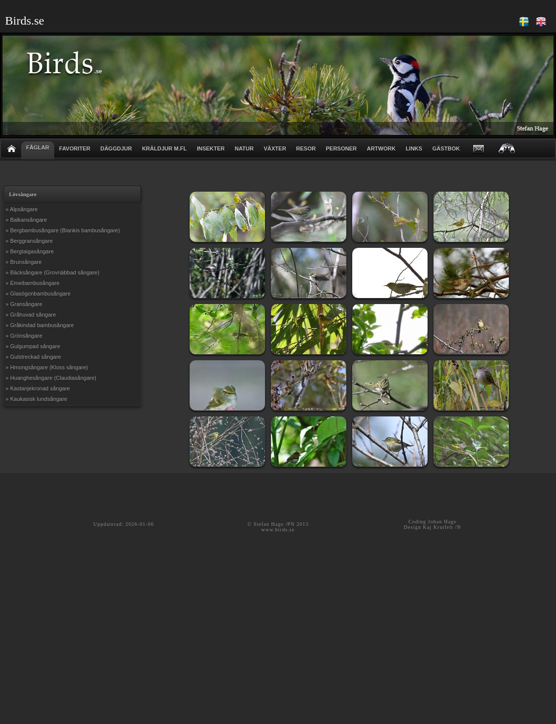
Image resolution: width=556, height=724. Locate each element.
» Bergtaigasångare (30, 251)
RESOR (306, 149)
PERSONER (341, 149)
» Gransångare (24, 304)
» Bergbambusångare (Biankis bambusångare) (63, 230)
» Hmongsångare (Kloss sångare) (47, 367)
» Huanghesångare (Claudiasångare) (51, 378)
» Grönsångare (24, 336)
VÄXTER (274, 149)
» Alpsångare (22, 209)
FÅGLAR (37, 147)
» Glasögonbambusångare (38, 294)
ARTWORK (381, 149)
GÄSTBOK (446, 149)
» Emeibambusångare (33, 283)
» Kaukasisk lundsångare (36, 399)
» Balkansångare (26, 220)
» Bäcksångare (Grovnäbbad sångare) (52, 272)
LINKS (413, 149)
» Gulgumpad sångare (33, 346)
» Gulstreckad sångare (33, 357)
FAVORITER (74, 149)
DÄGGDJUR (116, 149)
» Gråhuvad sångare (31, 315)
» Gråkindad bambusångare (40, 325)
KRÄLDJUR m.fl (164, 149)
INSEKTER (211, 149)
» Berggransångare (29, 241)
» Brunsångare (24, 262)
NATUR (244, 149)
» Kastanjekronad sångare (38, 388)
